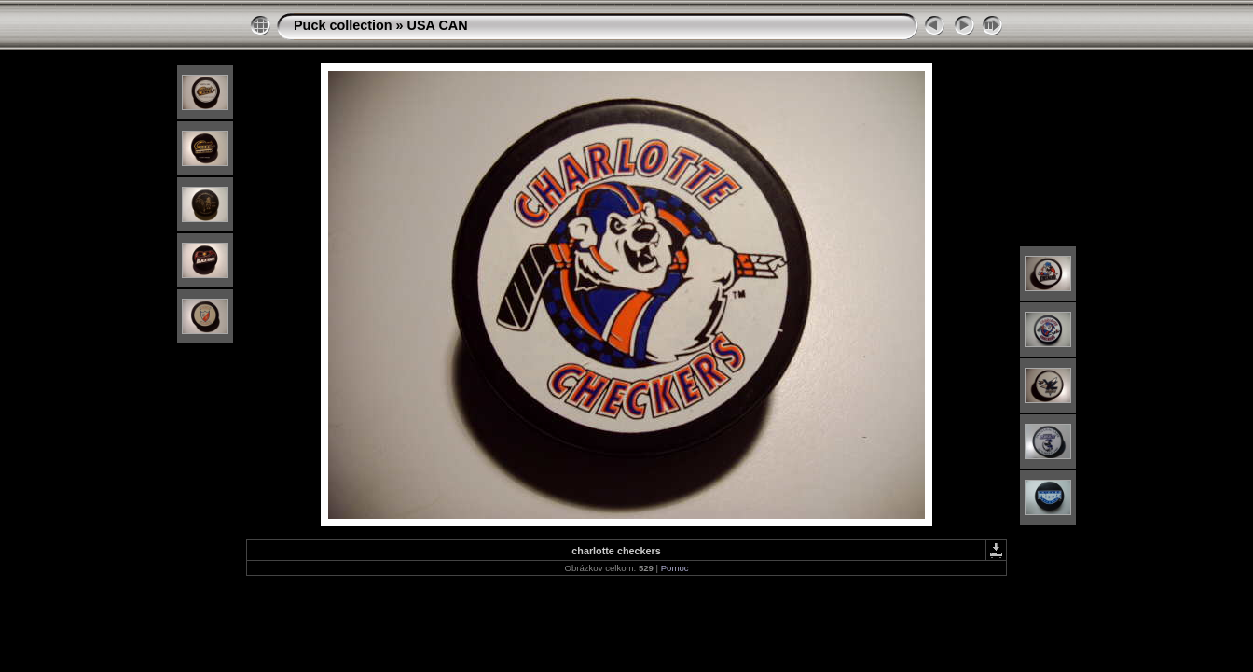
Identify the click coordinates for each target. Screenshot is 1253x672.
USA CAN (437, 25)
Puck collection (343, 25)
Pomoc (675, 568)
